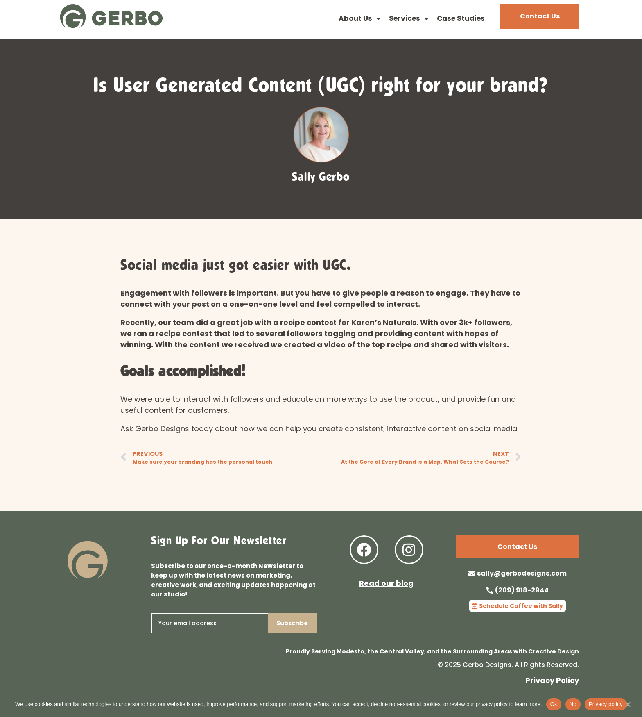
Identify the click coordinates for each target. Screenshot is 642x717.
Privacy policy (606, 704)
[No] (627, 708)
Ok (553, 704)
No (573, 704)
